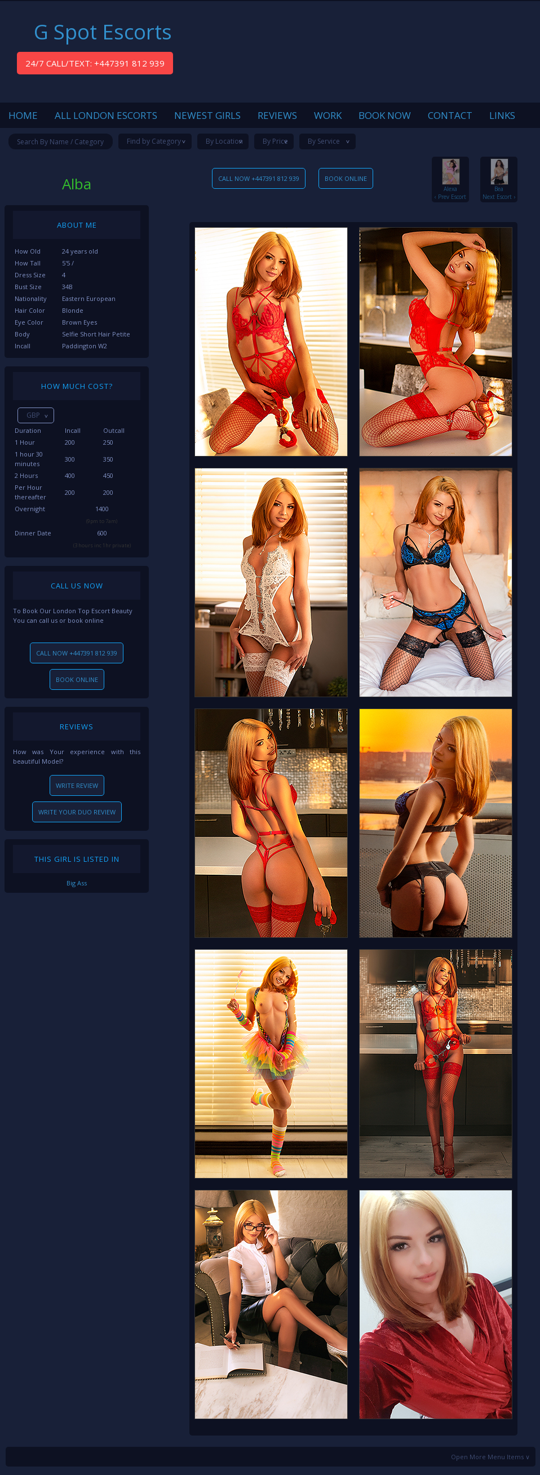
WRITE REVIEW (77, 785)
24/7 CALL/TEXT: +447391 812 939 (95, 63)
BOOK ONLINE (77, 679)
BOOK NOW (384, 115)
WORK (328, 115)
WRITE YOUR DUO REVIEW (77, 812)
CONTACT (450, 115)
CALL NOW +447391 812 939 (76, 653)
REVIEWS (277, 115)
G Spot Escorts (103, 32)
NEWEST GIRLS (207, 115)
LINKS (502, 115)
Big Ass (77, 883)
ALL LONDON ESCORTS (106, 115)
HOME (23, 115)
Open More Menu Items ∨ (490, 1456)
